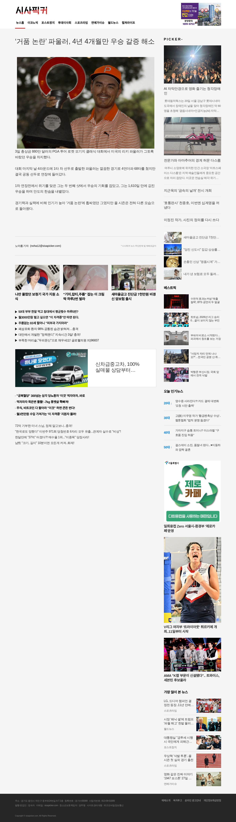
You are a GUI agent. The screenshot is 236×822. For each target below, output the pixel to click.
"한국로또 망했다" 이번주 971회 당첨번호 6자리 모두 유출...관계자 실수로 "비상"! (68, 431)
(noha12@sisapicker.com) (45, 245)
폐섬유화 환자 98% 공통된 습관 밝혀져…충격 (48, 329)
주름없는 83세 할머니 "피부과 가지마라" (43, 323)
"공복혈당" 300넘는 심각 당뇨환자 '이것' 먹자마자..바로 (51, 395)
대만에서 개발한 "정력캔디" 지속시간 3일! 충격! (50, 334)
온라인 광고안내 (193, 800)
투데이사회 (64, 22)
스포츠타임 (81, 22)
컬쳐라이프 (128, 22)
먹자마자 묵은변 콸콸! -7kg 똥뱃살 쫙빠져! (43, 402)
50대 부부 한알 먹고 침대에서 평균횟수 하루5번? (48, 311)
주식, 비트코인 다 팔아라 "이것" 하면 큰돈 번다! (46, 408)
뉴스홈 (20, 22)
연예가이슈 (97, 22)
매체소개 (166, 800)
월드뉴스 (113, 22)
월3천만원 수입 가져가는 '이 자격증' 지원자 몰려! (47, 414)
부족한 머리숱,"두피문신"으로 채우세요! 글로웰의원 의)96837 (59, 340)
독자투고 (177, 800)
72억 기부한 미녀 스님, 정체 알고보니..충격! (43, 425)
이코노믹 (32, 22)
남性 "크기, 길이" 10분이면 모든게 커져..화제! (44, 443)
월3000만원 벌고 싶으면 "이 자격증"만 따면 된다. (49, 317)
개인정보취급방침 (212, 800)
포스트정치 (48, 22)
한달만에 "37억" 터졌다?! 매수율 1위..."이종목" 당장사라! (52, 437)
